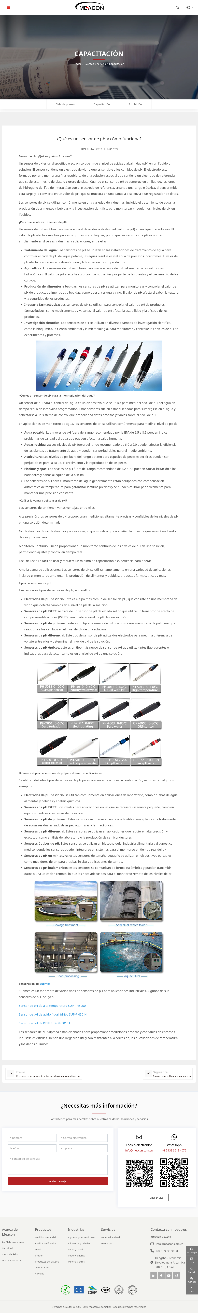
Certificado (8, 1248)
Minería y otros (76, 1261)
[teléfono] (32, 1148)
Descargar (106, 1243)
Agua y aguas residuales (81, 1237)
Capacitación (102, 104)
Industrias (76, 1229)
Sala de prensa (65, 104)
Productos (43, 1229)
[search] (177, 7)
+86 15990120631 (167, 1251)
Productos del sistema (47, 1261)
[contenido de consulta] (58, 1165)
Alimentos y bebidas (79, 1243)
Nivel (38, 1249)
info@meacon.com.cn (139, 1150)
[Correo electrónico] (83, 1138)
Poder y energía (77, 1255)
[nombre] (32, 1138)
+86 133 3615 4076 (174, 1150)
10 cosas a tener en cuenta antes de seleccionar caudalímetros (48, 1075)
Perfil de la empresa (13, 1242)
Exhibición (135, 104)
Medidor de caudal (45, 1237)
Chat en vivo (157, 1197)
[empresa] (83, 1148)
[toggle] (8, 7)
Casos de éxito (10, 1254)
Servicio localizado (111, 1237)
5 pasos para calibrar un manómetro (172, 1075)
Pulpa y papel (75, 1249)
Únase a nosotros (11, 1260)
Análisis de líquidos (45, 1243)
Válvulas (39, 1273)
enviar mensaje (57, 1181)
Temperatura (42, 1267)
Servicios (108, 1229)
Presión (39, 1255)
